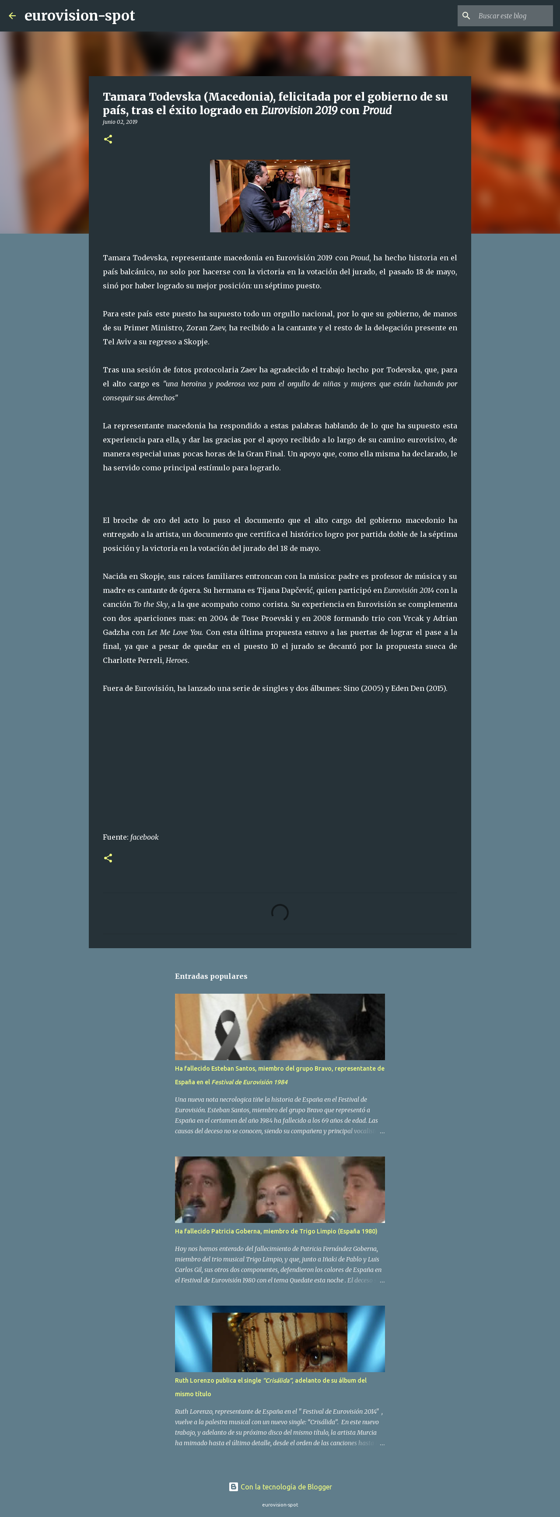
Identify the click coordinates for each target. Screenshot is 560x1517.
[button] (108, 140)
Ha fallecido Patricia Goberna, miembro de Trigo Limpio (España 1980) (276, 1231)
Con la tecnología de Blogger (280, 1487)
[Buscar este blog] (507, 15)
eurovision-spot (79, 16)
